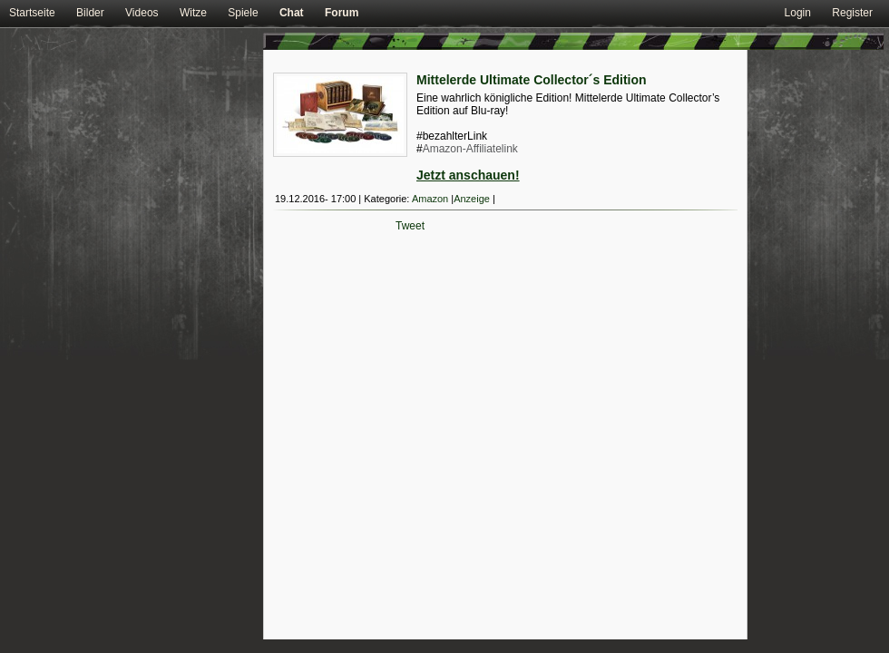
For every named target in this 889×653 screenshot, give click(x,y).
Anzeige (472, 198)
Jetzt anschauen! (468, 175)
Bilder (90, 12)
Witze (193, 12)
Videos (141, 12)
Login (798, 12)
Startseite (32, 12)
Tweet (410, 225)
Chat (291, 12)
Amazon (430, 198)
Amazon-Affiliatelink (470, 148)
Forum (341, 12)
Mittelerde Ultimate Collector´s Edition (531, 80)
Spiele (243, 12)
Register (852, 12)
